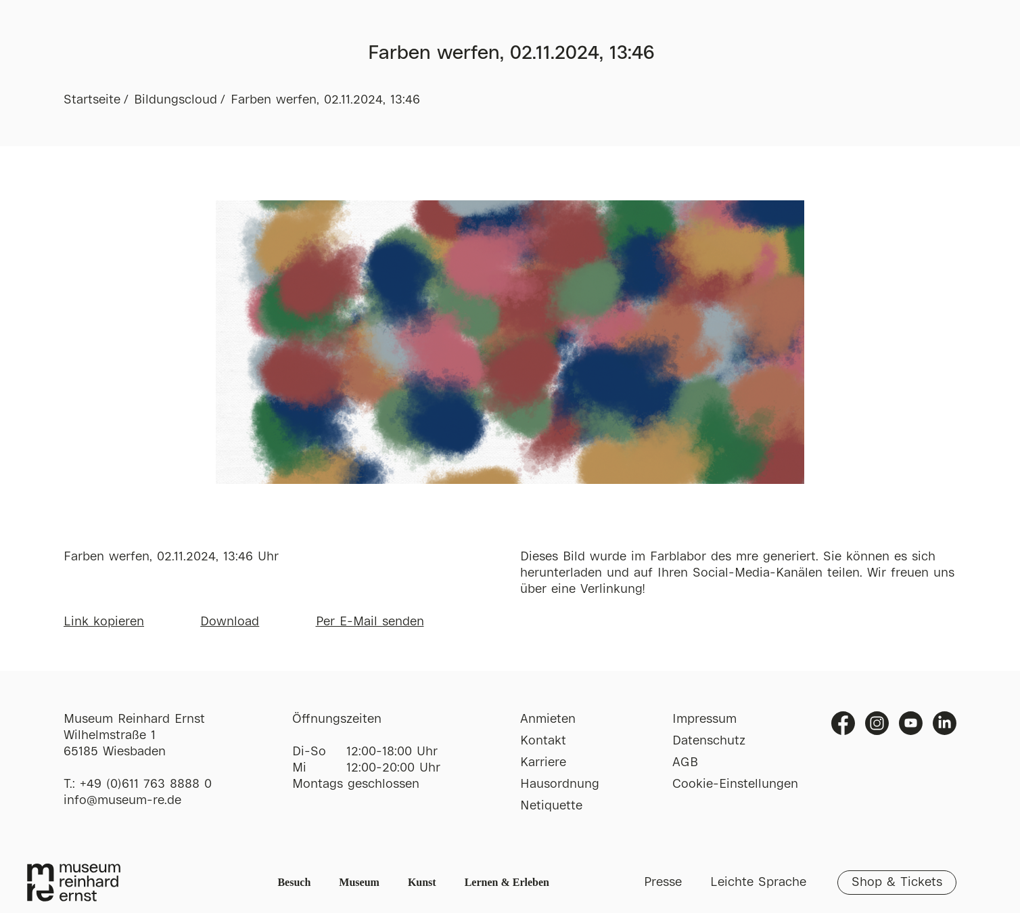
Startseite (92, 100)
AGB (685, 762)
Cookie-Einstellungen (735, 784)
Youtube (911, 723)
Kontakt (543, 741)
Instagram (877, 723)
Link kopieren (104, 622)
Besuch (293, 882)
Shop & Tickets (897, 882)
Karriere (543, 762)
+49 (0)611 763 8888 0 (146, 784)
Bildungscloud (175, 100)
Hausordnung (559, 784)
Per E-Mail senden (370, 622)
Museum (359, 882)
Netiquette (551, 806)
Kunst (422, 882)
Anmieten (548, 719)
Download (229, 622)
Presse (663, 882)
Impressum (704, 719)
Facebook (843, 723)
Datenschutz (708, 741)
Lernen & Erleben (507, 882)
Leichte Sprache (758, 882)
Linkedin (944, 723)
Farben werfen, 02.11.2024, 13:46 (325, 100)
